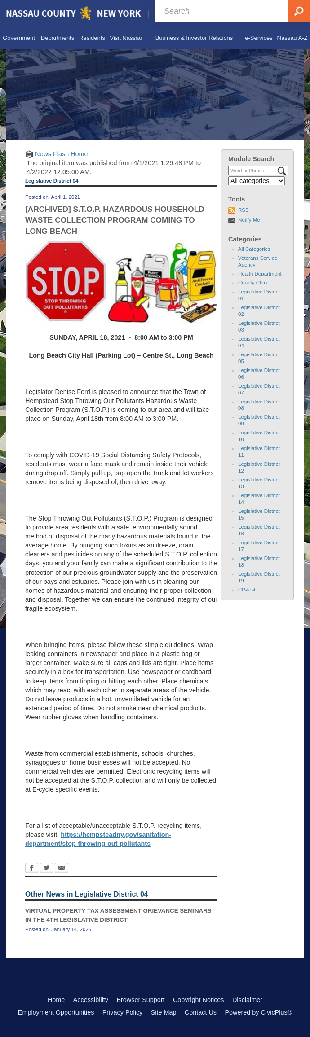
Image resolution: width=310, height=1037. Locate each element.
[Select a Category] (256, 180)
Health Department (260, 273)
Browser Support (140, 999)
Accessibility (90, 999)
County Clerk (253, 282)
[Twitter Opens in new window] (46, 869)
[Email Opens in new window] (61, 869)
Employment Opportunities (56, 1012)
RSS (243, 210)
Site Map (164, 1012)
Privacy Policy (122, 1012)
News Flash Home (61, 154)
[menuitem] (19, 38)
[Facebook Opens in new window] (31, 869)
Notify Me (249, 220)
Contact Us (201, 1012)
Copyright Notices (198, 999)
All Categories (254, 249)
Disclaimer (247, 999)
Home (56, 999)
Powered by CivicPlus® (258, 1012)
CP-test (246, 589)
